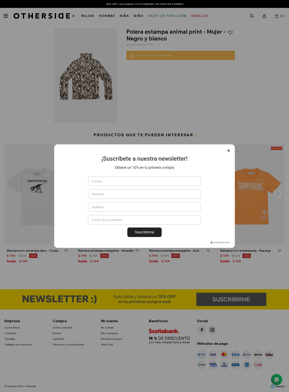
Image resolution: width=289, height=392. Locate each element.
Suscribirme (144, 232)
